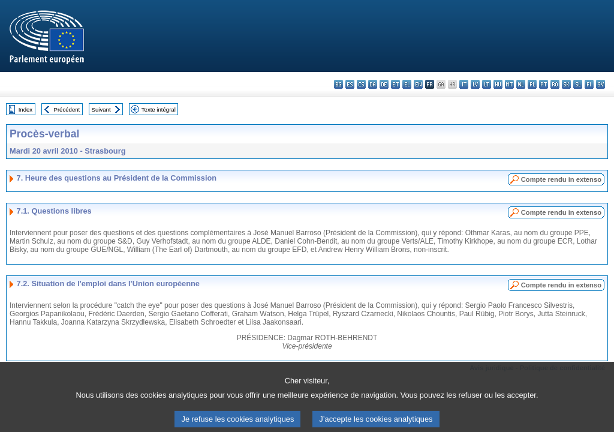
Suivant (101, 109)
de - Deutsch (384, 84)
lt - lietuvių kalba (486, 84)
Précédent (67, 109)
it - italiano (463, 84)
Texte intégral (159, 109)
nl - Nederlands (520, 84)
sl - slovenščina (577, 84)
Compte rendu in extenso (561, 179)
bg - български (338, 84)
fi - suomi (589, 84)
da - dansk (372, 84)
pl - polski (532, 84)
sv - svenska (600, 84)
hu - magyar (497, 84)
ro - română (554, 84)
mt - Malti (509, 84)
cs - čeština (361, 84)
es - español (349, 84)
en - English (418, 84)
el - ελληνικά (406, 84)
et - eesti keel (395, 84)
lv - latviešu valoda (475, 84)
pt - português (543, 84)
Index (25, 109)
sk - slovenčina (566, 84)
